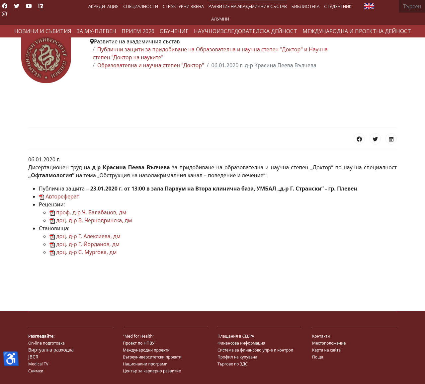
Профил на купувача (237, 357)
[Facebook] (4, 6)
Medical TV (38, 364)
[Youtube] (29, 6)
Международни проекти (146, 350)
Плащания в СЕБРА (235, 336)
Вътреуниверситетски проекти (152, 357)
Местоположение (329, 343)
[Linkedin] (41, 6)
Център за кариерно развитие (152, 371)
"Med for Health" (138, 336)
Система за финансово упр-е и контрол (255, 350)
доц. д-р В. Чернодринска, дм (90, 220)
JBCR (33, 357)
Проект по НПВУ (138, 343)
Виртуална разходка (51, 350)
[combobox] (412, 6)
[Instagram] (4, 14)
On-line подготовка (46, 343)
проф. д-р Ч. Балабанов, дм (88, 212)
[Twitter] (16, 6)
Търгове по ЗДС (232, 364)
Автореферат (59, 196)
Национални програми (145, 364)
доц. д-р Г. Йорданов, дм (84, 244)
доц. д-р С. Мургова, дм (83, 252)
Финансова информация (241, 343)
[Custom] (16, 14)
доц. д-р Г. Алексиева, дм (85, 236)
